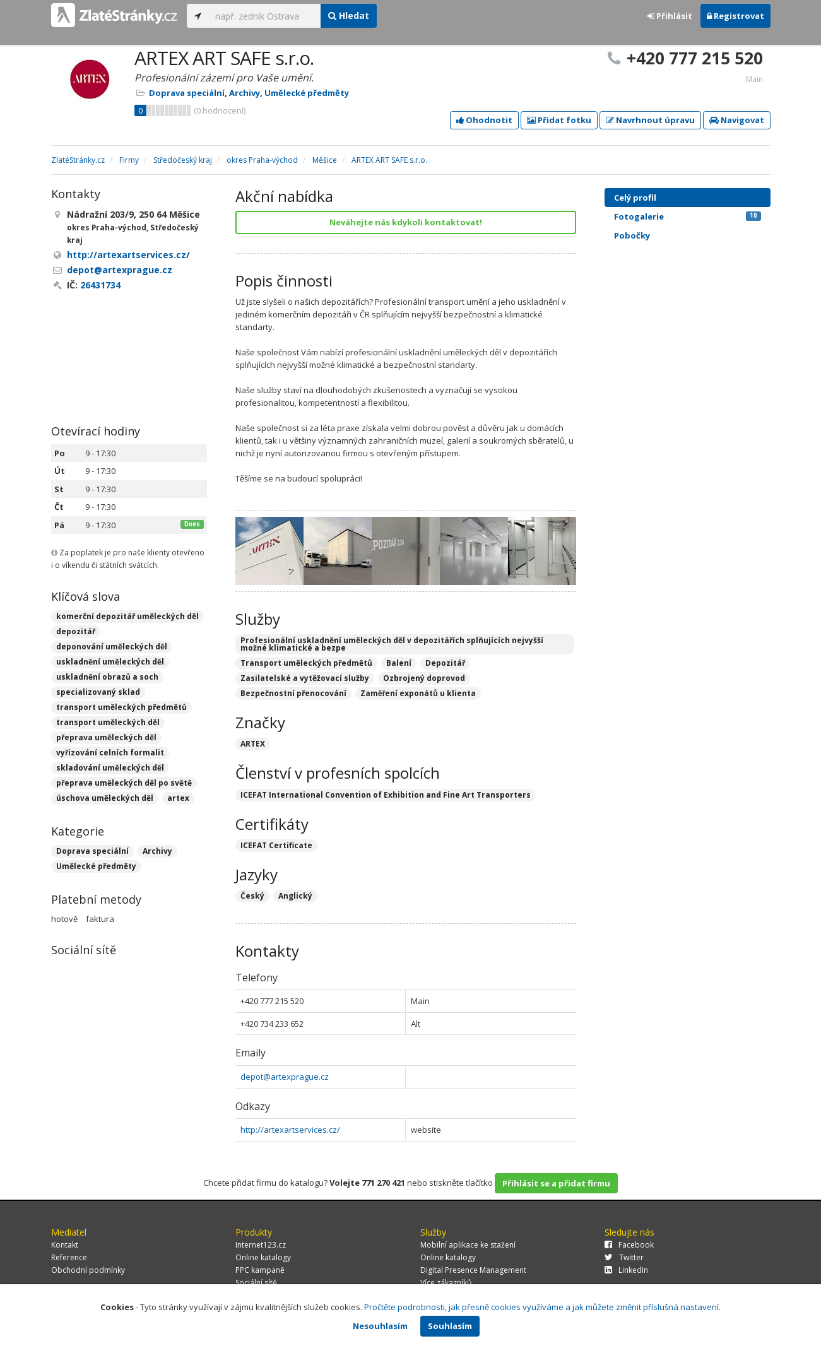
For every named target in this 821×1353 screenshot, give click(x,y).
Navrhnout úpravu (650, 120)
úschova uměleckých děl (104, 798)
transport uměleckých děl (108, 722)
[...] (264, 16)
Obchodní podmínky (88, 1270)
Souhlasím (450, 1326)
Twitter (624, 1257)
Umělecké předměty (306, 92)
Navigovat (736, 120)
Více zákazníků (445, 1282)
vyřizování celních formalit (110, 752)
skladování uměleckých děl (110, 767)
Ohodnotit (484, 120)
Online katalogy (263, 1257)
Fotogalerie (687, 216)
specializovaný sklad (98, 692)
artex (178, 798)
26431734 (100, 285)
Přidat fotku (559, 120)
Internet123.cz (260, 1244)
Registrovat (735, 15)
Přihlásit (669, 15)
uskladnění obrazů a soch (107, 676)
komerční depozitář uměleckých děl (127, 616)
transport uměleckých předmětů (121, 707)
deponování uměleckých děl (111, 646)
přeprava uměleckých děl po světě (124, 782)
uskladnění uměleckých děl (110, 661)
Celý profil (635, 197)
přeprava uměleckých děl (106, 737)
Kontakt (64, 1244)
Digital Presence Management (473, 1270)
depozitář (75, 631)
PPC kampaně (260, 1270)
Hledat (348, 15)
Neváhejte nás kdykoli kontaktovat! (405, 222)
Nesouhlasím (380, 1326)
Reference (69, 1257)
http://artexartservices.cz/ (290, 1129)
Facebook (629, 1244)
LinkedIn (626, 1270)
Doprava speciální (187, 92)
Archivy (244, 92)
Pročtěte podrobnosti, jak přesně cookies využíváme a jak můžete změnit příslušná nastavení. (542, 1307)
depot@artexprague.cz (284, 1076)
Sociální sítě (256, 1282)
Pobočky (632, 235)
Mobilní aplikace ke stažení (468, 1244)
